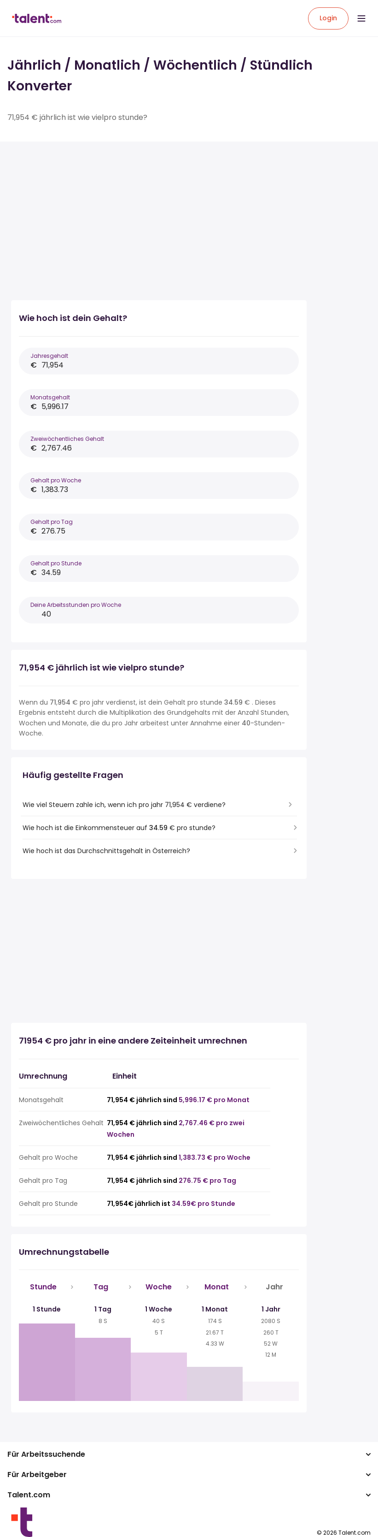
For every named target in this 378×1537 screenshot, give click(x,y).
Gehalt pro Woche (55, 480)
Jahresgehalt (49, 356)
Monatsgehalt (50, 397)
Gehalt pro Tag (51, 522)
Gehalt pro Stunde (55, 563)
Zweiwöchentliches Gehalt (67, 439)
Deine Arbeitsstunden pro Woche (75, 605)
